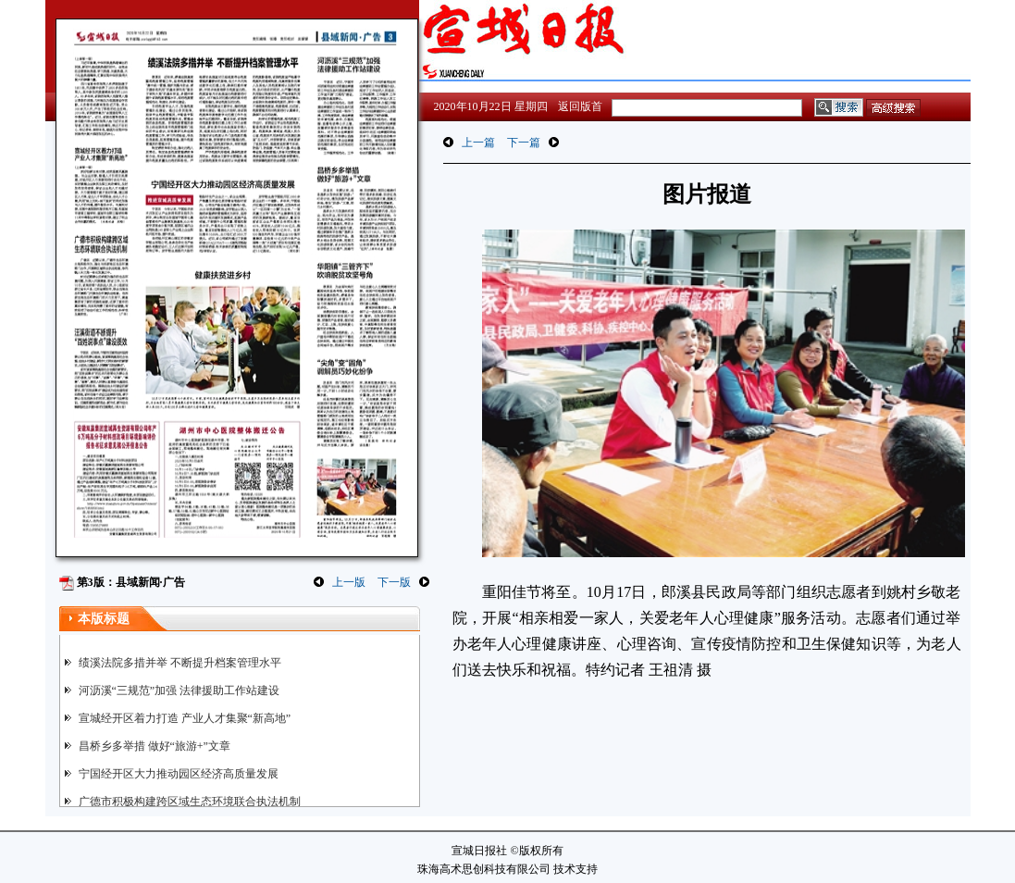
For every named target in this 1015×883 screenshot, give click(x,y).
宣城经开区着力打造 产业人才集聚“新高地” (185, 718)
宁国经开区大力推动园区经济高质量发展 (179, 773)
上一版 (348, 582)
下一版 (394, 582)
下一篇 (523, 142)
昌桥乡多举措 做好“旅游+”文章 (154, 746)
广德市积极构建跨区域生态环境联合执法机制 (190, 801)
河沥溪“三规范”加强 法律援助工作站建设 (179, 690)
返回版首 (580, 106)
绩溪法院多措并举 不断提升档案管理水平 (180, 662)
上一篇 (478, 142)
